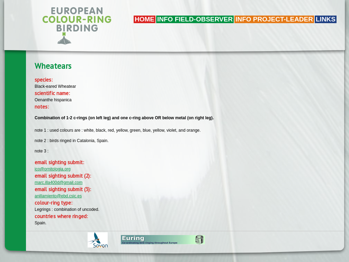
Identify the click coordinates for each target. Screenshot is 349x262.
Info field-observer (195, 19)
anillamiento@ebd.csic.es (58, 196)
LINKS (325, 19)
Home (144, 19)
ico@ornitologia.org (53, 169)
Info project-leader (274, 19)
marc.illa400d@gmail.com (58, 182)
